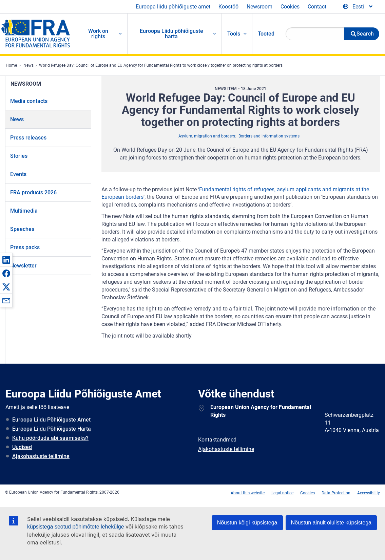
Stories (18, 156)
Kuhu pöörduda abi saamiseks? (50, 438)
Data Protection (336, 493)
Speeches (22, 229)
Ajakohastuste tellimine (41, 456)
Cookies (290, 6)
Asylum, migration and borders (206, 136)
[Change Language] (358, 7)
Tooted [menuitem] (266, 33)
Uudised (22, 447)
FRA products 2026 (33, 192)
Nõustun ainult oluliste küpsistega (331, 522)
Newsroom (259, 6)
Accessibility (368, 493)
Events (18, 174)
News (28, 65)
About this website (248, 493)
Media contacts (28, 101)
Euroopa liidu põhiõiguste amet (173, 6)
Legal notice (282, 493)
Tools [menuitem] (233, 33)
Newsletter (23, 265)
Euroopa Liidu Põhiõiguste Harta (51, 429)
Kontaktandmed (217, 439)
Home (11, 65)
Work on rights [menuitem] (98, 34)
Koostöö (228, 6)
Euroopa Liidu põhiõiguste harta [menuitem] (171, 34)
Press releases (28, 137)
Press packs (25, 247)
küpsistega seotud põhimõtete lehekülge (75, 527)
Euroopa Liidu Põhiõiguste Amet (51, 419)
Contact (317, 6)
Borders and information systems (269, 136)
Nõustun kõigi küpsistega (247, 522)
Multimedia (24, 211)
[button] (6, 259)
